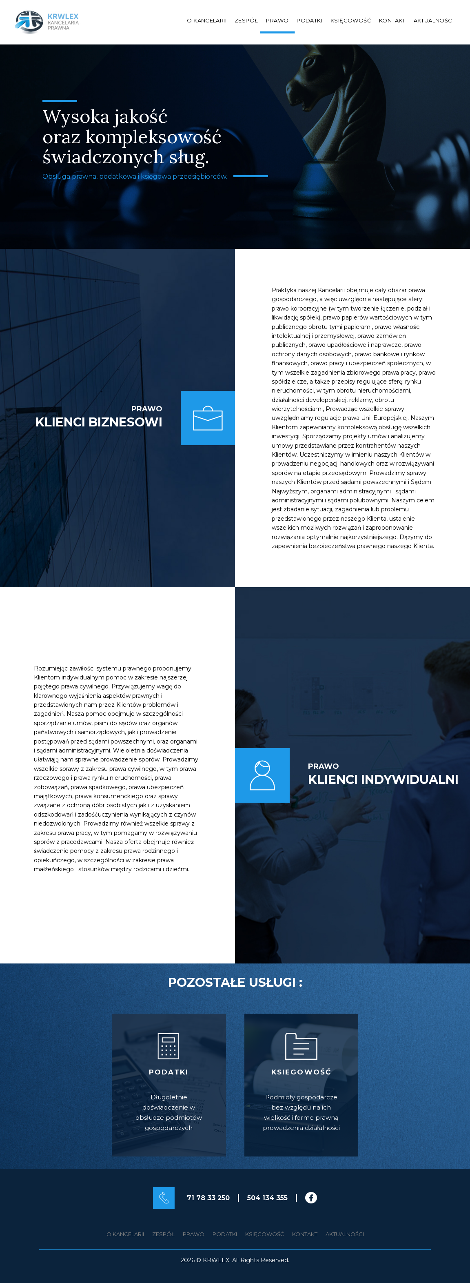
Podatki (309, 20)
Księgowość (350, 20)
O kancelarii (206, 20)
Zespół (246, 20)
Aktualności (434, 20)
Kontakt (392, 20)
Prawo (277, 20)
